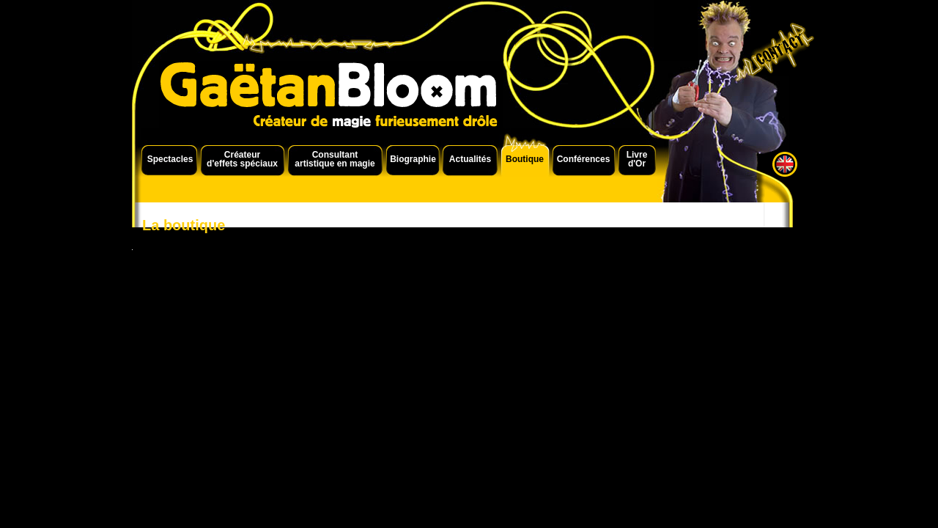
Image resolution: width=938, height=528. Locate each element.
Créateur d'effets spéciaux (242, 159)
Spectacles (170, 159)
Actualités (470, 159)
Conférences (583, 159)
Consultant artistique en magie (334, 159)
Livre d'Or (637, 159)
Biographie (413, 159)
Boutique (525, 159)
